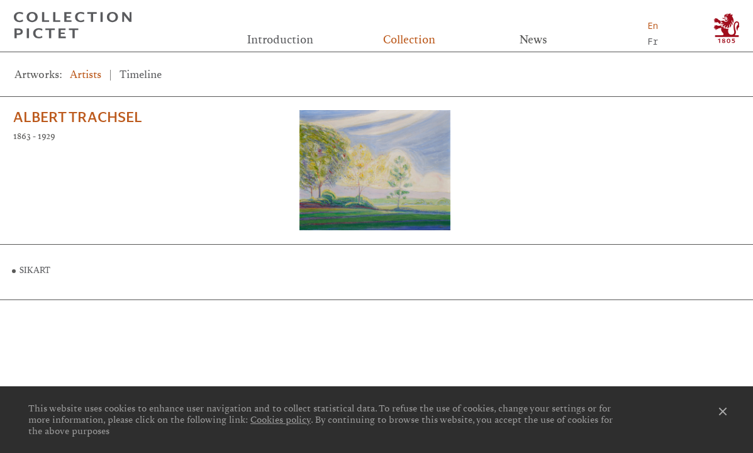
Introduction (280, 39)
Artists (85, 75)
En (652, 25)
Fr (652, 41)
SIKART (35, 270)
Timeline (141, 75)
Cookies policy (280, 419)
